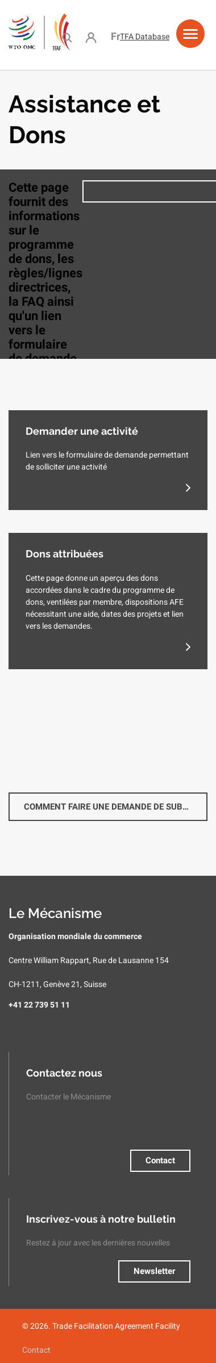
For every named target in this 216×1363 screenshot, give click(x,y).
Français (115, 36)
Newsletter (154, 1271)
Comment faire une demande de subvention (115, 807)
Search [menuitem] (67, 37)
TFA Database (144, 36)
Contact (160, 1160)
